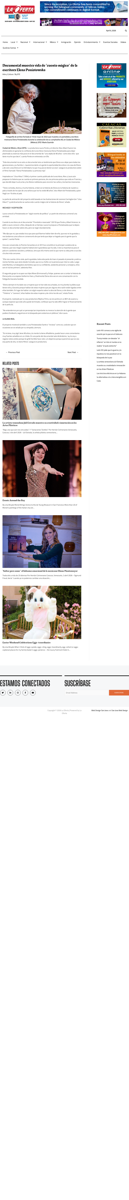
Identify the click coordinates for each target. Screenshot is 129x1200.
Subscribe (119, 692)
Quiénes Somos (10, 48)
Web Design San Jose (99, 710)
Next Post (73, 352)
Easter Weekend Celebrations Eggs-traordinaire (26, 642)
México (54, 42)
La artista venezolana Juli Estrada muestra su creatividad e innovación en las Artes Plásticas (39, 424)
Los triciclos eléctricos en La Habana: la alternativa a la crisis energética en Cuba (111, 377)
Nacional (25, 42)
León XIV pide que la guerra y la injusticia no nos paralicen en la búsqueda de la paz (109, 353)
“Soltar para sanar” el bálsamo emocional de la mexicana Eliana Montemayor (40, 571)
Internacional (40, 42)
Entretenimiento (92, 42)
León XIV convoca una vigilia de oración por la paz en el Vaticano (109, 332)
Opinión (77, 42)
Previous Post (13, 352)
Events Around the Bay (13, 500)
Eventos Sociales (110, 42)
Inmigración (66, 42)
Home (5, 42)
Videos (123, 42)
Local (14, 42)
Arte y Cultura (7, 74)
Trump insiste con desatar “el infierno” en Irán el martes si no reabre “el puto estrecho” (109, 342)
